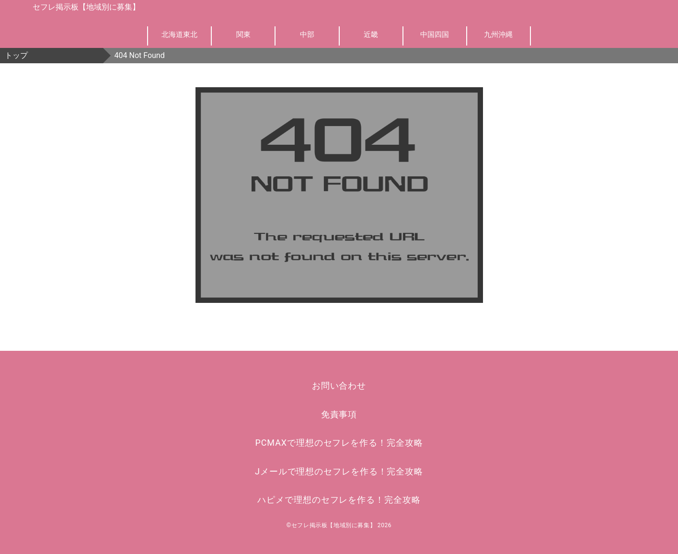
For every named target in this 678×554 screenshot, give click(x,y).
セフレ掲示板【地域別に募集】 (86, 7)
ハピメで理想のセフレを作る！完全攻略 (338, 500)
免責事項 (339, 414)
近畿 (371, 34)
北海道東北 (179, 34)
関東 (243, 34)
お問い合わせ (339, 386)
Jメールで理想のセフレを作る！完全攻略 (339, 471)
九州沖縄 (498, 34)
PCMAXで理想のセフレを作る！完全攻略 (339, 443)
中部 (307, 34)
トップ (16, 55)
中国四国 (434, 34)
